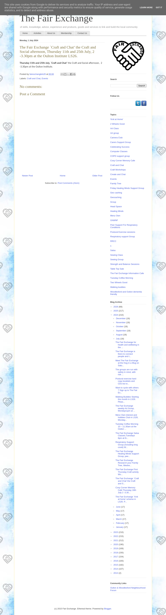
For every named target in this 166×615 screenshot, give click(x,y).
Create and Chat (118, 174)
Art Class (114, 128)
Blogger (107, 608)
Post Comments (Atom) (68, 183)
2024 (116, 315)
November (121, 322)
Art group (114, 133)
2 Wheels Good (117, 124)
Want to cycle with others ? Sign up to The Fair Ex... (127, 390)
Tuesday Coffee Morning (121, 278)
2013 (116, 573)
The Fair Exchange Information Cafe (127, 273)
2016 (116, 561)
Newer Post (27, 175)
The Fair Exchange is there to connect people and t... (125, 354)
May (118, 511)
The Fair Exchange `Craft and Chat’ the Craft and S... (127, 481)
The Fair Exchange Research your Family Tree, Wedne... (126, 462)
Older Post (97, 175)
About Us (51, 33)
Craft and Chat (34, 78)
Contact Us (82, 33)
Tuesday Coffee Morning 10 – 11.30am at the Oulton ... (126, 426)
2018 (116, 552)
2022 (116, 536)
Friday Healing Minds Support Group (127, 188)
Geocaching (115, 197)
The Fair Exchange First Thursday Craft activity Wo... (127, 472)
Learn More (146, 7)
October (120, 326)
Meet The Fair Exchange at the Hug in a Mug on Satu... (127, 363)
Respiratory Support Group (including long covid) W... (126, 444)
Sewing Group (116, 259)
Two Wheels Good (118, 282)
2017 (116, 556)
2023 (116, 532)
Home (25, 33)
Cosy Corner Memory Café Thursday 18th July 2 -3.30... (125, 490)
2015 (116, 565)
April (118, 515)
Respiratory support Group (122, 236)
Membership (66, 33)
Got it (159, 7)
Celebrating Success (119, 147)
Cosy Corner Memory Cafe (122, 160)
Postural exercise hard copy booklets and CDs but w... (125, 381)
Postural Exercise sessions (122, 232)
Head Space (116, 206)
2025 (116, 311)
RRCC (113, 241)
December (121, 318)
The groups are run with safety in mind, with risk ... (126, 372)
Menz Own (115, 215)
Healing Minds (116, 211)
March (119, 519)
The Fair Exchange (56, 18)
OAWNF (114, 220)
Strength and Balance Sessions (124, 264)
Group (113, 202)
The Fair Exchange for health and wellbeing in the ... (127, 344)
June (118, 507)
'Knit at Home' (116, 119)
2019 (116, 548)
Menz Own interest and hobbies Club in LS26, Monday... (126, 417)
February (120, 523)
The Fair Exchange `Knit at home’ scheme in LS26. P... (126, 499)
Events (45, 78)
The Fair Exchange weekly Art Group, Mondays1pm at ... (125, 408)
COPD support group (120, 156)
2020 (116, 544)
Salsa (113, 250)
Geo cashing (116, 192)
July (118, 338)
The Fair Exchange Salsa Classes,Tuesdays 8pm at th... (127, 435)
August (119, 334)
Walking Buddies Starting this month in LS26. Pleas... (127, 399)
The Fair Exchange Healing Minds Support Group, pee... (127, 453)
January (120, 527)
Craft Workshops (118, 169)
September (121, 330)
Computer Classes (119, 151)
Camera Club (116, 137)
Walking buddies (118, 287)
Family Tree (115, 183)
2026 (116, 306)
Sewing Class (116, 255)
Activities (37, 33)
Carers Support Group (120, 142)
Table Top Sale (117, 269)
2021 (116, 540)
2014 (116, 569)
